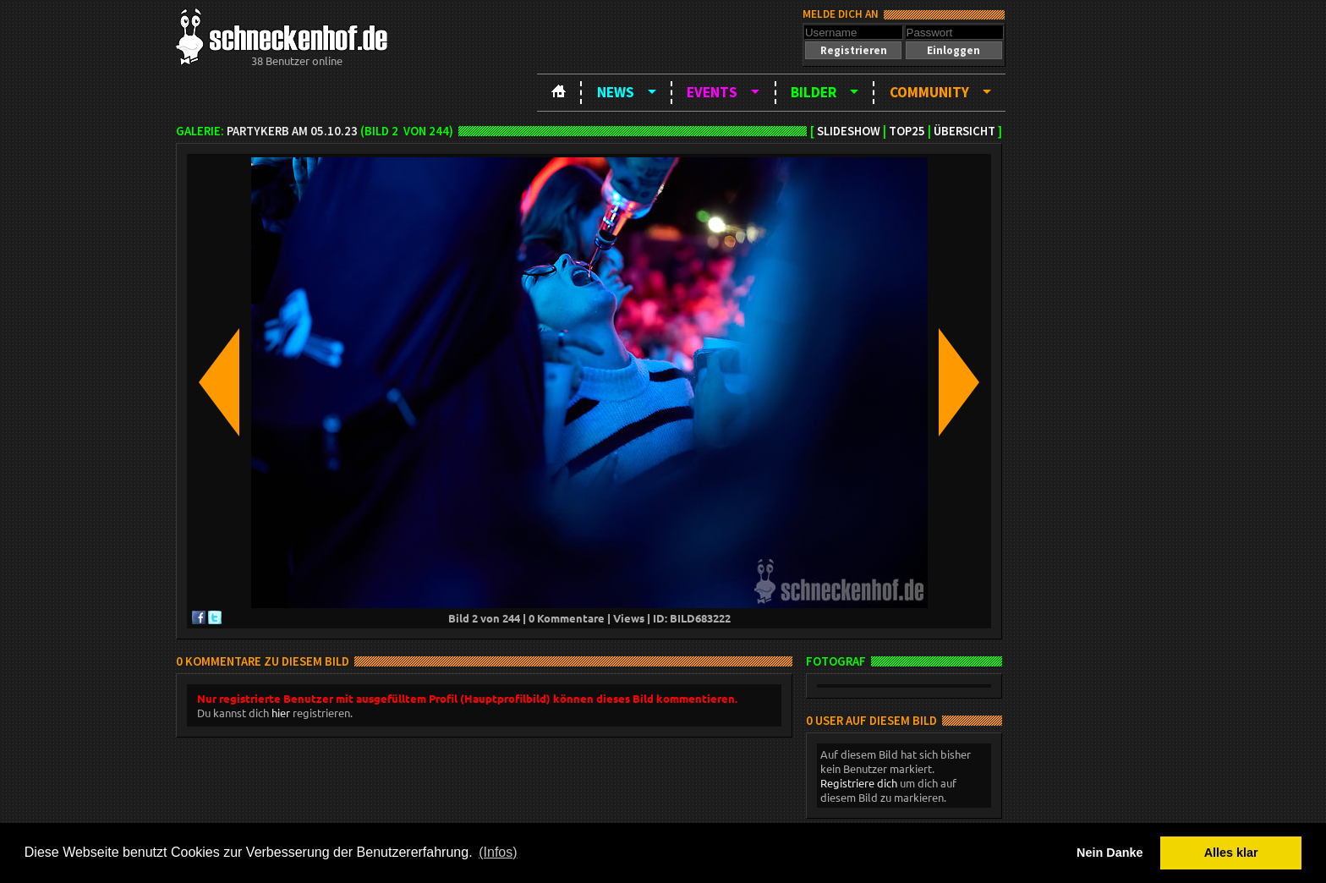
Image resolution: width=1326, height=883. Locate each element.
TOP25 (907, 131)
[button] (853, 50)
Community (929, 92)
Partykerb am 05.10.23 (292, 131)
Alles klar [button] (1231, 852)
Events (712, 92)
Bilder (813, 92)
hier (280, 712)
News (615, 92)
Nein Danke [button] (1109, 852)
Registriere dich (858, 783)
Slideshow (848, 131)
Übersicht (964, 131)
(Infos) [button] (498, 852)
